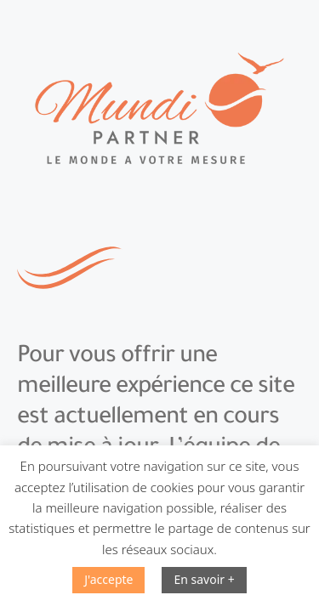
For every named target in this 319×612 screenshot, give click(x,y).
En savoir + (204, 579)
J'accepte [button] (108, 579)
